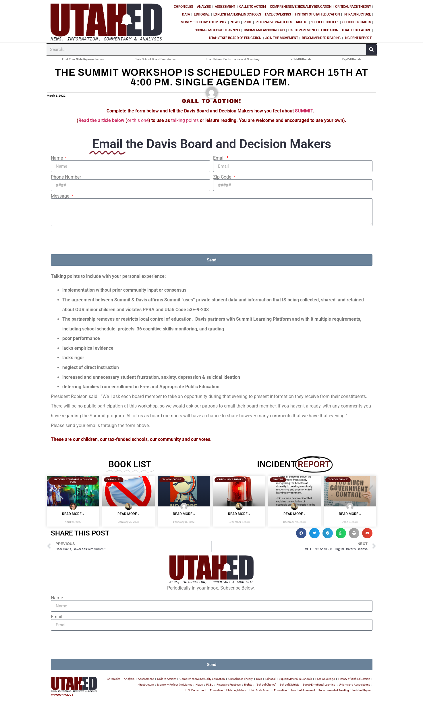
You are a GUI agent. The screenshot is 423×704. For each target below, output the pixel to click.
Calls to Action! (252, 7)
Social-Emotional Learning (217, 30)
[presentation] (94, 240)
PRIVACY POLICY (62, 694)
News (235, 22)
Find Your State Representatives (83, 59)
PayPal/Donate (351, 59)
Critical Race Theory (353, 7)
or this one (137, 120)
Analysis (204, 7)
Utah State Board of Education (235, 38)
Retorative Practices (274, 22)
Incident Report (358, 38)
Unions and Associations (264, 30)
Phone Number (66, 177)
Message (60, 196)
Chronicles (183, 7)
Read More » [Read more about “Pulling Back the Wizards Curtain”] (73, 514)
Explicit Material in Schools (237, 14)
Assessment (225, 7)
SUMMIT (304, 111)
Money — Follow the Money (204, 22)
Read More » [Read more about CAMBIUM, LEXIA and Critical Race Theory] (294, 514)
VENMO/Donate (301, 59)
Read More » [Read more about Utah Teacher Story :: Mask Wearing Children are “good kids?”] (128, 514)
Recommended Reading (321, 38)
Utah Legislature (356, 30)
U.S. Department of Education (313, 30)
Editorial (201, 14)
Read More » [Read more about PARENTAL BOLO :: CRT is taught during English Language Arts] (239, 514)
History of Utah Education (317, 14)
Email (219, 158)
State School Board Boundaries (155, 59)
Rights (301, 22)
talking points (185, 120)
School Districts (356, 22)
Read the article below (101, 120)
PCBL (248, 22)
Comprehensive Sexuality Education (300, 7)
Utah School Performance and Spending (233, 59)
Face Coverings (278, 14)
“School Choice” (325, 22)
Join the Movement (281, 38)
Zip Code (222, 177)
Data (186, 14)
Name (57, 158)
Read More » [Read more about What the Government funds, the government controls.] (350, 514)
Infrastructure (357, 14)
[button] (301, 533)
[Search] (371, 49)
